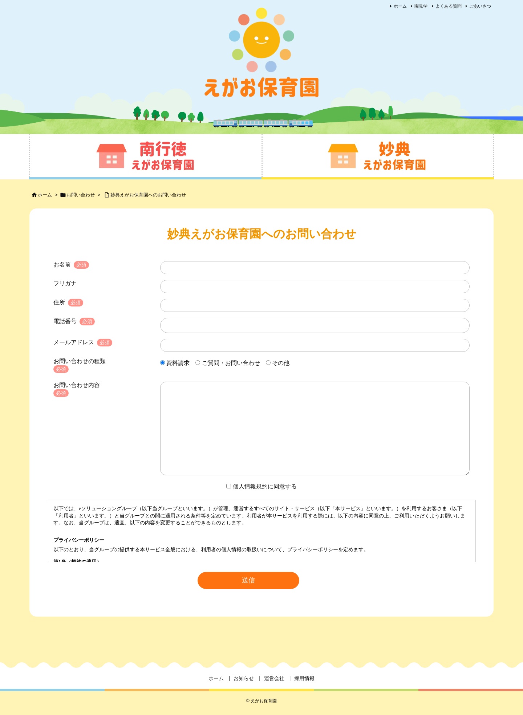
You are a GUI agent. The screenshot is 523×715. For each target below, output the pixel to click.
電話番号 (65, 321)
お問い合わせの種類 (79, 361)
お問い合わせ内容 (76, 385)
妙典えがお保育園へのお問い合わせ (148, 195)
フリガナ (65, 284)
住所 (59, 302)
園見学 (420, 6)
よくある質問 (448, 6)
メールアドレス (73, 342)
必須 (81, 265)
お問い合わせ (80, 195)
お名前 (62, 265)
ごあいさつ (480, 6)
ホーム (400, 6)
